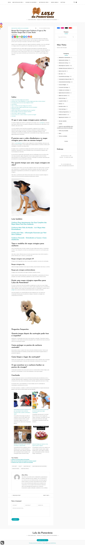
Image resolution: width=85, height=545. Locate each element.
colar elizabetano (18, 143)
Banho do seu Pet (62, 71)
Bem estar (14, 28)
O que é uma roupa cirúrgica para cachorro (20, 99)
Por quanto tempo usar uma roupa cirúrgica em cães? (22, 102)
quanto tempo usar (27, 466)
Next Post (46, 495)
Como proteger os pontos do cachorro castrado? (22, 111)
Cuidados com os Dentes (64, 90)
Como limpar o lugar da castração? (19, 113)
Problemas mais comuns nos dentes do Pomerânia (22, 462)
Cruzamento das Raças (63, 87)
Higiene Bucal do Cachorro (64, 92)
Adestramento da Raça (63, 60)
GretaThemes (53, 543)
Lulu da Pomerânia (42, 533)
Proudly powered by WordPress (35, 543)
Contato (60, 123)
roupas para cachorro (25, 468)
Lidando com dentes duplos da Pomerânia (20, 459)
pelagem (13, 289)
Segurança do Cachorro (64, 117)
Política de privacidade (63, 130)
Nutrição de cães (62, 106)
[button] (74, 2)
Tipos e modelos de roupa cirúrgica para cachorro (22, 105)
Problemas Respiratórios (64, 111)
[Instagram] (29, 37)
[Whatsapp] (17, 37)
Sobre (60, 133)
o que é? (20, 466)
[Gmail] (20, 37)
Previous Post (17, 495)
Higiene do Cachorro (63, 95)
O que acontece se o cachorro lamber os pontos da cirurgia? (24, 114)
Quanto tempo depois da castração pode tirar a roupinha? (23, 110)
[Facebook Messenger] (24, 37)
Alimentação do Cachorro (64, 65)
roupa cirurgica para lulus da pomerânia (39, 466)
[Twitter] (26, 37)
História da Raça (62, 98)
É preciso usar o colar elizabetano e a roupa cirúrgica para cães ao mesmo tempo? (28, 101)
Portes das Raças (62, 109)
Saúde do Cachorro (23, 28)
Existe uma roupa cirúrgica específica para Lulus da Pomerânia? (24, 107)
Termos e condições (63, 136)
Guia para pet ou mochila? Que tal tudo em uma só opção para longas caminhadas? (40, 411)
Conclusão (14, 116)
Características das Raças (64, 76)
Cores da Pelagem (62, 84)
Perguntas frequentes (16, 108)
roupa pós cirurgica (15, 468)
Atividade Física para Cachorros (65, 68)
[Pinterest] (15, 37)
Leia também (14, 104)
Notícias (60, 103)
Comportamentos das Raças (64, 81)
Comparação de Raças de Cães (65, 79)
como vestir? (14, 466)
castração (42, 122)
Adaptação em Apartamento (64, 57)
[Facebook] (13, 37)
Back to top (43, 540)
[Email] (22, 37)
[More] (31, 37)
